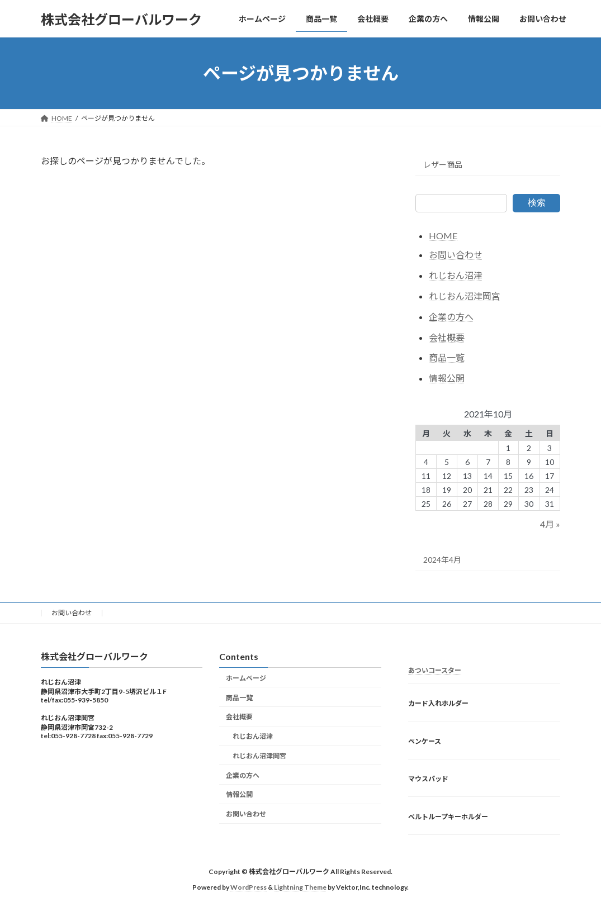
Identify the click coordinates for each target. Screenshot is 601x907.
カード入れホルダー (438, 703)
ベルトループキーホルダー (448, 817)
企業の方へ (451, 316)
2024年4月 (442, 559)
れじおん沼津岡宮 (464, 296)
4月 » (551, 524)
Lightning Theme (300, 888)
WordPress (248, 888)
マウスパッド (428, 779)
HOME (443, 235)
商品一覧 (447, 358)
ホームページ (246, 678)
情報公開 (447, 378)
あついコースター (434, 670)
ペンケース (424, 741)
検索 (537, 202)
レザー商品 (442, 164)
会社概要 (447, 337)
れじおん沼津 (455, 275)
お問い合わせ (455, 255)
